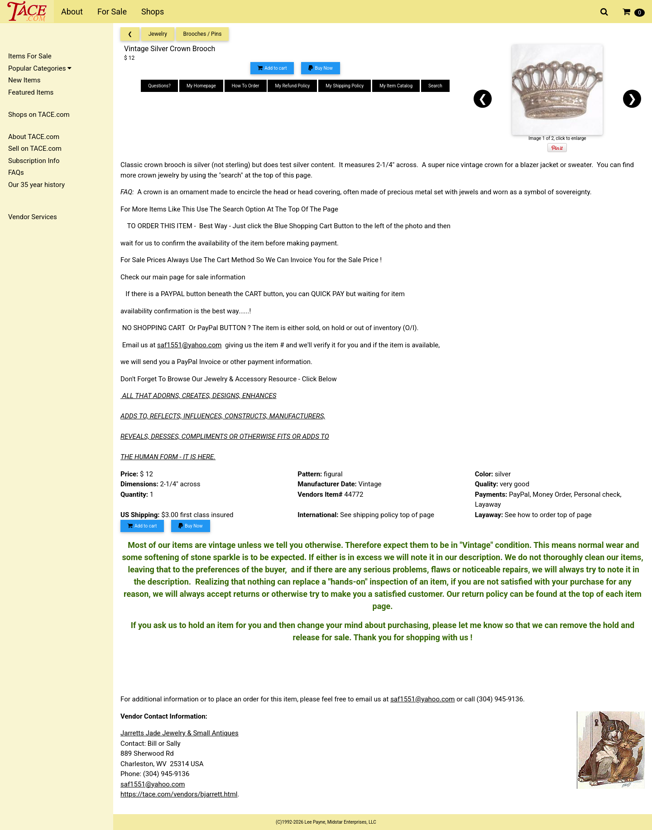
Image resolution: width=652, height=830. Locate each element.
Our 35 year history (36, 185)
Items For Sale (30, 56)
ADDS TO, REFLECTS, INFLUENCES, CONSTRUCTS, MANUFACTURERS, (222, 416)
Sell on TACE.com (35, 148)
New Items (24, 80)
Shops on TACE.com (39, 114)
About (72, 11)
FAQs (16, 172)
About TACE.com (33, 137)
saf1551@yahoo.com (189, 345)
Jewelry (158, 34)
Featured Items (30, 92)
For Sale (112, 11)
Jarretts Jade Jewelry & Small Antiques (179, 733)
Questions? (159, 85)
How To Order (245, 85)
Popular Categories (40, 68)
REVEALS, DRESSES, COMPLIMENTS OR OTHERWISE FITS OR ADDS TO (224, 436)
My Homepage (201, 85)
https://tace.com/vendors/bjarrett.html (179, 794)
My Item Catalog (395, 85)
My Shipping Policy (345, 85)
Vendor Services (32, 217)
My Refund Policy (292, 85)
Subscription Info (34, 161)
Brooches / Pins (202, 34)
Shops (152, 11)
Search (435, 85)
